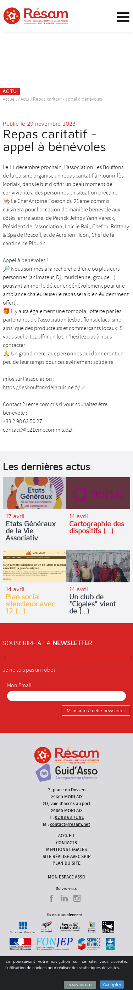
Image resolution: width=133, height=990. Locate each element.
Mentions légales (66, 849)
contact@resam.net (70, 824)
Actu (25, 99)
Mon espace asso (66, 877)
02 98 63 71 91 (69, 817)
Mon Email (19, 685)
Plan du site (66, 863)
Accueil (10, 99)
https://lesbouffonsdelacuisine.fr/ (41, 387)
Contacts (66, 843)
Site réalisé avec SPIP (67, 856)
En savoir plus (80, 985)
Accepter (111, 984)
